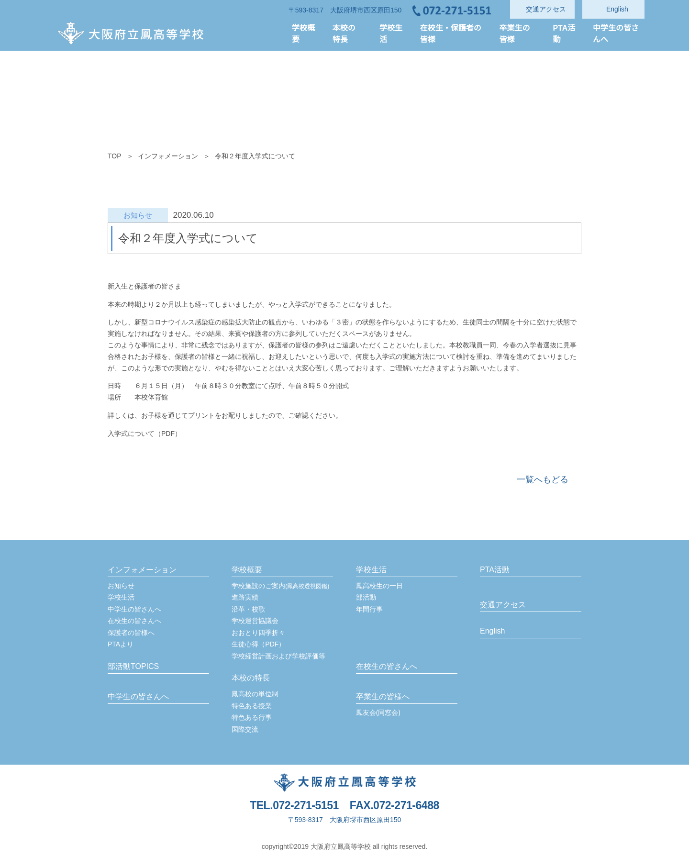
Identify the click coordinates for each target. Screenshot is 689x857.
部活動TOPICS (133, 666)
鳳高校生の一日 (379, 585)
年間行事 (369, 609)
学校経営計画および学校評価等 (278, 656)
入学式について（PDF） (144, 433)
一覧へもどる (542, 479)
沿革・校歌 (248, 609)
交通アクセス (502, 605)
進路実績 (245, 597)
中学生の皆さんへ (134, 609)
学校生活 (121, 597)
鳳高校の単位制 (255, 694)
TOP (115, 156)
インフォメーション (168, 156)
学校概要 (247, 570)
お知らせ (121, 585)
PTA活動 (495, 570)
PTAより (121, 644)
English (493, 631)
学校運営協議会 (255, 620)
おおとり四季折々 (258, 632)
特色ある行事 (252, 717)
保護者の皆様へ (131, 632)
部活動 (366, 597)
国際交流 (245, 729)
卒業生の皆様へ (383, 696)
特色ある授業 (252, 706)
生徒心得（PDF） (258, 644)
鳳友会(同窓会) (378, 712)
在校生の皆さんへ (134, 620)
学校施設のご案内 (280, 585)
